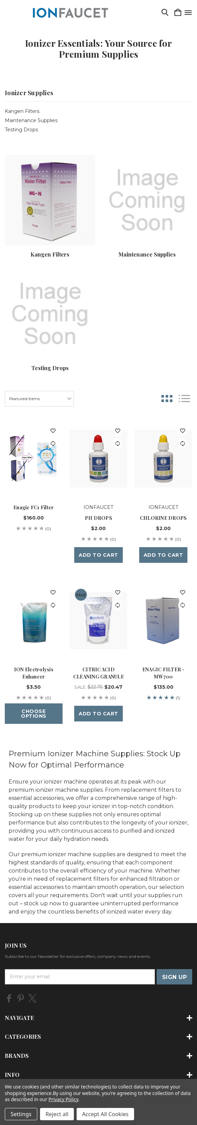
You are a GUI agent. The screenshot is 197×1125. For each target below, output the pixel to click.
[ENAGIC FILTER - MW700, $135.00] (163, 620)
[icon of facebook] (9, 998)
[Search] (165, 13)
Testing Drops (21, 130)
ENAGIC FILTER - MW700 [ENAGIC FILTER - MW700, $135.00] (163, 673)
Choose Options (34, 713)
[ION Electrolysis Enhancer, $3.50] (34, 620)
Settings (21, 1114)
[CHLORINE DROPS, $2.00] (163, 458)
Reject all (56, 1114)
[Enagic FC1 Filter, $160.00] (34, 458)
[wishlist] (53, 430)
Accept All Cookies (105, 1114)
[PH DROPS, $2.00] (99, 458)
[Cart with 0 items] (178, 13)
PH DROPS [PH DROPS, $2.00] (98, 518)
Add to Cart (98, 555)
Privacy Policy (63, 1099)
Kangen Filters (22, 111)
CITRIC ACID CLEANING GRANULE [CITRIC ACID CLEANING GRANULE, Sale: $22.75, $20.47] (98, 673)
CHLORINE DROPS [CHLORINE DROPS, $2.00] (163, 518)
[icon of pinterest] (20, 998)
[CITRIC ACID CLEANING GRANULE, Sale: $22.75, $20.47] (99, 620)
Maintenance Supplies (31, 120)
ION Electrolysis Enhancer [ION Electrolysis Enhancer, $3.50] (33, 673)
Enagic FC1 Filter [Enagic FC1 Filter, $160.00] (33, 507)
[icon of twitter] (32, 998)
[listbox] (39, 398)
